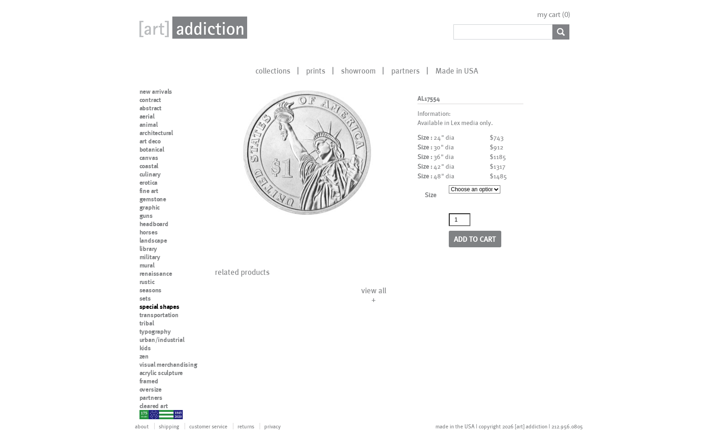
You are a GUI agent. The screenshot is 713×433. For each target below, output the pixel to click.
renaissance (155, 273)
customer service (208, 426)
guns (146, 215)
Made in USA (456, 70)
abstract (150, 108)
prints (315, 70)
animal (148, 124)
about (142, 426)
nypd (146, 414)
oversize (150, 389)
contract (150, 99)
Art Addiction (191, 27)
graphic (149, 207)
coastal (149, 166)
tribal (146, 323)
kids (145, 348)
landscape (153, 240)
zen (144, 356)
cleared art (153, 406)
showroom (358, 70)
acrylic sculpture (161, 372)
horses (148, 232)
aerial (147, 116)
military (149, 257)
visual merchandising (168, 364)
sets (145, 298)
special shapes (159, 306)
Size (430, 195)
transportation (159, 315)
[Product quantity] (460, 219)
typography (155, 331)
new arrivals (156, 91)
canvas (148, 157)
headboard (153, 224)
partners (405, 70)
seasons (150, 290)
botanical (151, 149)
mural (147, 265)
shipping (169, 426)
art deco (150, 141)
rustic (147, 281)
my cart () (553, 14)
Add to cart (475, 238)
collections (272, 70)
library (148, 248)
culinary (150, 174)
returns (246, 426)
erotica (148, 182)
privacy (272, 426)
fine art (148, 190)
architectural (156, 133)
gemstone (152, 199)
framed (148, 381)
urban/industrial (162, 339)
